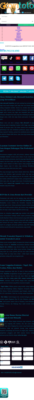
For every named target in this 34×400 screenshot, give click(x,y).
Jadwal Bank (23, 91)
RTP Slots (6, 91)
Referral (18, 36)
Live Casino (18, 30)
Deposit (19, 33)
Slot (19, 31)
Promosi (18, 37)
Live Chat (17, 12)
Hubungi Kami (9, 12)
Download (18, 40)
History (19, 34)
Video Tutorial (14, 91)
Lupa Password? (26, 12)
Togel (18, 28)
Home (18, 27)
